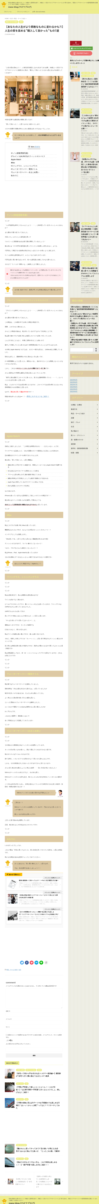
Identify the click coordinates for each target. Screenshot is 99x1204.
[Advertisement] (34, 49)
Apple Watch (16, 159)
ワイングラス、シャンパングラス (24, 164)
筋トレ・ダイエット (77, 431)
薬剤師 (73, 439)
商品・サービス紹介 (12, 965)
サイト (8, 1022)
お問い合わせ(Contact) (38, 11)
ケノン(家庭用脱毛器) (19, 153)
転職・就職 (74, 448)
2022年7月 (73, 380)
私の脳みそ (74, 426)
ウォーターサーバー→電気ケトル (24, 167)
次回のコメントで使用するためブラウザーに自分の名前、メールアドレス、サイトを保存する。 (34, 1032)
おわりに (15, 173)
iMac (14, 161)
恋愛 (72, 413)
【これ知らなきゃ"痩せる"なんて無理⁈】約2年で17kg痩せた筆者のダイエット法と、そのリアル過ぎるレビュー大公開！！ (90, 121)
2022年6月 (73, 382)
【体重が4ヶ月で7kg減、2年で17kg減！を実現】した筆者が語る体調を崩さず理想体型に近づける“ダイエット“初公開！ (90, 162)
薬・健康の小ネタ (76, 435)
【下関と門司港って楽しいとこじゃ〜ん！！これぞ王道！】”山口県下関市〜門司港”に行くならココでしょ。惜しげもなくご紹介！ (38, 1085)
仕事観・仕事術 (75, 400)
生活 (20, 965)
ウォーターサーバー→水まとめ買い (24, 170)
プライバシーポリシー (23, 11)
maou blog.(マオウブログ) (19, 7)
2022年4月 (73, 387)
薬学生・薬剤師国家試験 (78, 444)
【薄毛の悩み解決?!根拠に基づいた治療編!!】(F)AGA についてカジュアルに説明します (84, 337)
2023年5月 (73, 375)
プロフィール (8, 11)
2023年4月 (73, 377)
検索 (96, 345)
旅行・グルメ (75, 418)
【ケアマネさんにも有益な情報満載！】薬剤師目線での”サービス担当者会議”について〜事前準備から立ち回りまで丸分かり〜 (90, 226)
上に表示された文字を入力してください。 (19, 1039)
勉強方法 (73, 404)
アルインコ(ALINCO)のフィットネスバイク (27, 156)
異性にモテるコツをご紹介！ (36, 394)
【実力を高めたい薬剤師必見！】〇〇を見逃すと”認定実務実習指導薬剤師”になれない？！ (84, 301)
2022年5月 (73, 384)
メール (9, 1014)
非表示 (37, 147)
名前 (8, 1006)
